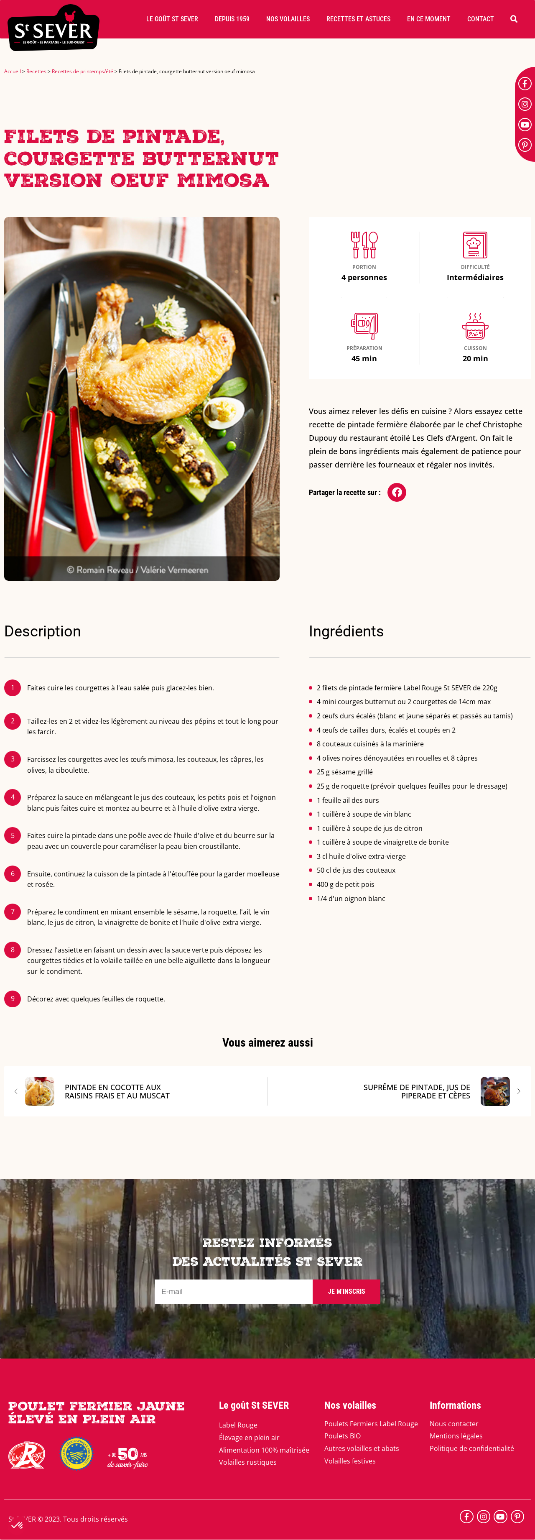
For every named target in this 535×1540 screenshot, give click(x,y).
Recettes (36, 71)
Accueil (12, 71)
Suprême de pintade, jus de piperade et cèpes (437, 1091)
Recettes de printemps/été (82, 71)
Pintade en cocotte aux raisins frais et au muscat (97, 1091)
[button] (172, 19)
